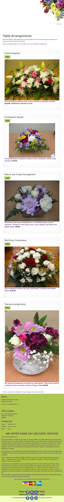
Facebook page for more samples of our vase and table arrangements (27, 44)
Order (7, 57)
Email (9, 429)
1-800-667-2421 (12, 426)
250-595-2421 (12, 424)
